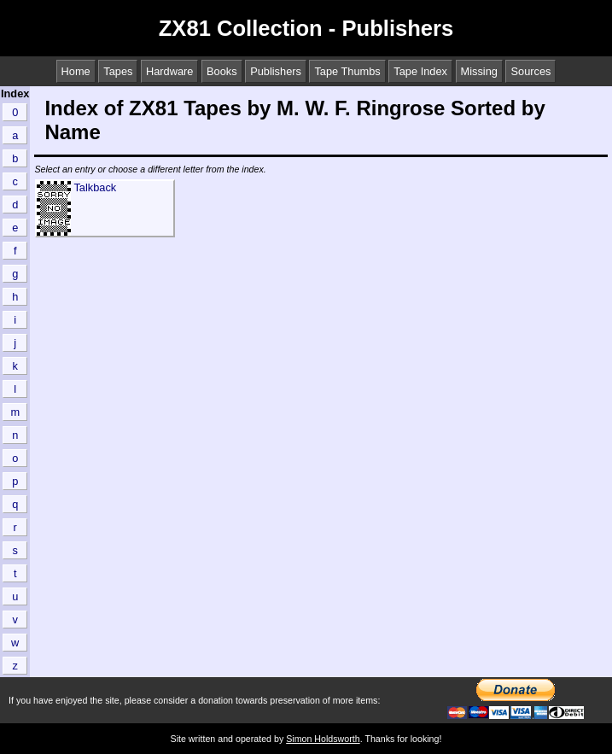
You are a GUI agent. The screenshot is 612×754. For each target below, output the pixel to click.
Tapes (117, 71)
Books (222, 71)
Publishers (275, 71)
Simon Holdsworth (322, 739)
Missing (479, 71)
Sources (530, 71)
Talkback (94, 187)
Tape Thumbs (347, 71)
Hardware (169, 71)
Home (75, 71)
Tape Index (420, 71)
